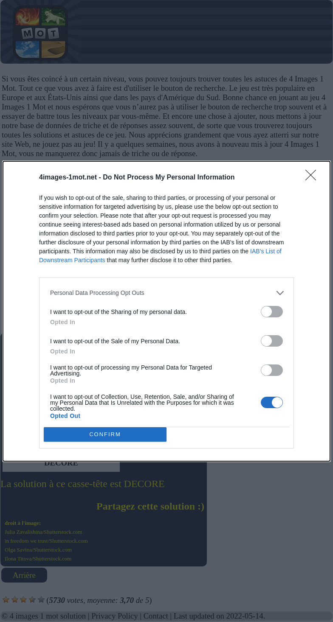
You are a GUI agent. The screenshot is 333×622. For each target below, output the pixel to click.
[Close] (313, 178)
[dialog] (166, 311)
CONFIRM (105, 434)
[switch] (272, 311)
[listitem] (166, 293)
